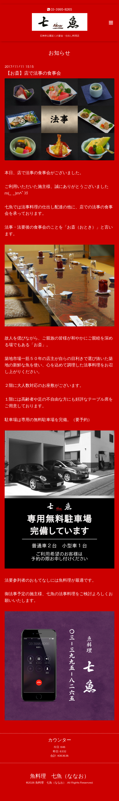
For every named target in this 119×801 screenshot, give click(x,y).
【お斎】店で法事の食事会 (33, 73)
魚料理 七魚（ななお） (59, 776)
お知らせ (59, 53)
